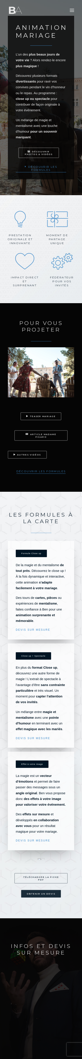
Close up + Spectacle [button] (33, 656)
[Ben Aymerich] (15, 10)
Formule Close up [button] (31, 553)
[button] (72, 10)
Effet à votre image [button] (32, 764)
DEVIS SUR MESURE (33, 629)
